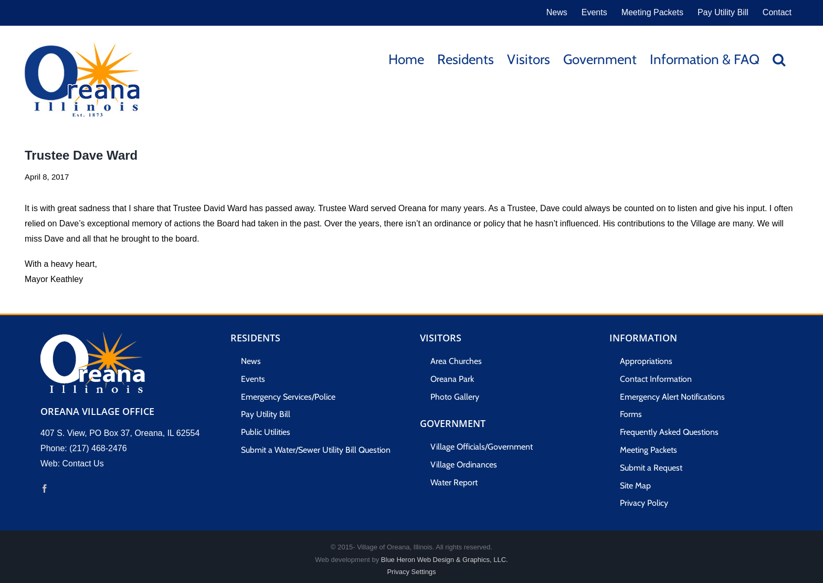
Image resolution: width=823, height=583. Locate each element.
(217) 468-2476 (97, 448)
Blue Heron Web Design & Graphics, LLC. (444, 560)
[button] (779, 58)
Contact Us (83, 463)
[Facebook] (44, 488)
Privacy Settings (411, 572)
